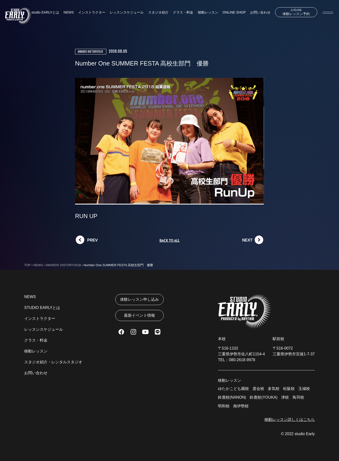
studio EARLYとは (45, 12)
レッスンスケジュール (127, 12)
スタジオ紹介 (158, 12)
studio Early (304, 434)
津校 (285, 397)
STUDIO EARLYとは (42, 308)
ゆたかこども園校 (233, 389)
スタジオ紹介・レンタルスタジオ (53, 362)
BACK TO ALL (169, 240)
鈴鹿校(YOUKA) (263, 397)
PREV (92, 240)
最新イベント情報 (139, 315)
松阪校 (289, 389)
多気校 (273, 389)
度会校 (258, 389)
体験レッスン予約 (296, 12)
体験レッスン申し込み (139, 299)
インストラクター (91, 12)
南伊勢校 (241, 406)
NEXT (247, 240)
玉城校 (304, 389)
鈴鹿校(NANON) (232, 397)
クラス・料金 (183, 12)
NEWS (69, 12)
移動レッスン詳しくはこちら (289, 419)
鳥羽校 (298, 397)
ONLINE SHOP (234, 12)
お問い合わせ (260, 12)
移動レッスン (208, 12)
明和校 (224, 406)
